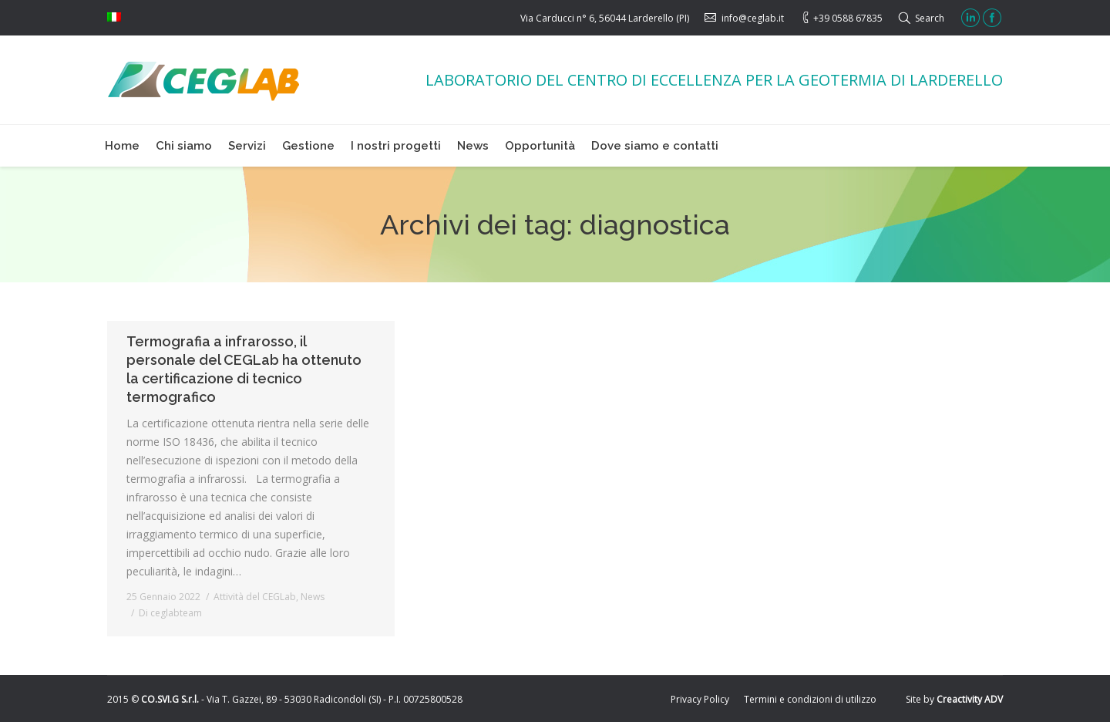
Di (170, 612)
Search (929, 18)
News (313, 596)
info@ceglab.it (753, 18)
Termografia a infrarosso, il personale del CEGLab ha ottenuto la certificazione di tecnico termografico (244, 369)
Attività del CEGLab (255, 596)
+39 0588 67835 (848, 18)
